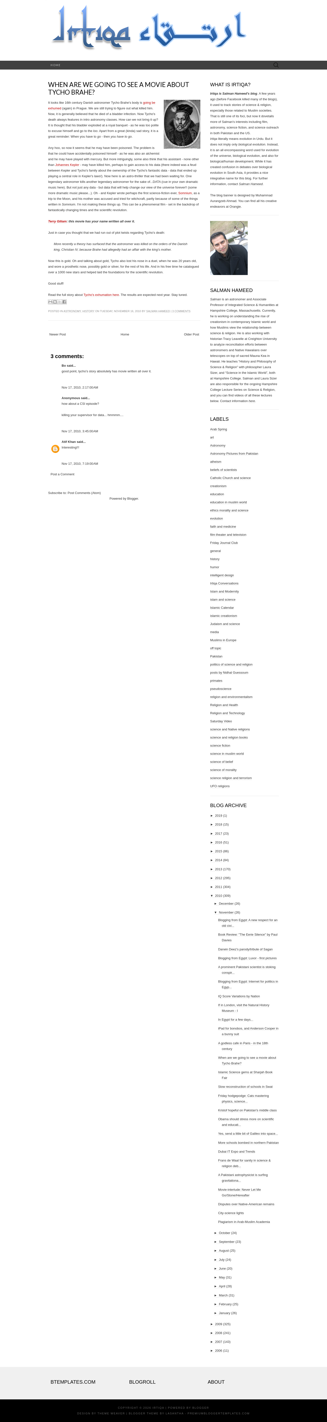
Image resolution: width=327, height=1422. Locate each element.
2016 (218, 842)
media (214, 632)
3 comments (181, 311)
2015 (218, 851)
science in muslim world (227, 753)
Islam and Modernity (224, 591)
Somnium (185, 193)
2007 (218, 1342)
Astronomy (72, 311)
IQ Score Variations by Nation (239, 996)
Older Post (191, 334)
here (252, 401)
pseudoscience (221, 689)
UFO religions (220, 786)
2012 (218, 878)
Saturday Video (221, 721)
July (222, 1260)
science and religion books (229, 737)
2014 (218, 860)
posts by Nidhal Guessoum (229, 672)
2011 (218, 887)
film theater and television (228, 535)
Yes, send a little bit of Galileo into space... (248, 1133)
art (212, 437)
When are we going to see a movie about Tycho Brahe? (118, 88)
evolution (216, 518)
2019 (218, 815)
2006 (218, 1350)
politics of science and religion (231, 664)
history (88, 311)
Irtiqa (158, 1407)
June (222, 1268)
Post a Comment (62, 474)
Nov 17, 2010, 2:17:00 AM (80, 387)
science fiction (220, 745)
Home (56, 65)
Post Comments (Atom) (84, 493)
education (217, 494)
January (224, 1313)
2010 (218, 896)
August (224, 1250)
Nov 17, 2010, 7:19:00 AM (80, 463)
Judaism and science (225, 624)
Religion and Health (224, 705)
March (223, 1295)
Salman (215, 299)
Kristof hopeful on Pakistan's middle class (247, 1110)
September (227, 1242)
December (226, 903)
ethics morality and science (229, 510)
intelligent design (222, 575)
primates (216, 680)
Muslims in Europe (223, 640)
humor (214, 567)
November (226, 912)
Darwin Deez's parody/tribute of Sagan (245, 949)
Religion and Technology (227, 713)
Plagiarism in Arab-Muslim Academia (244, 1222)
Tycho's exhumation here (101, 295)
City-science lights (231, 1213)
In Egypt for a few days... (235, 1019)
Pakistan (216, 656)
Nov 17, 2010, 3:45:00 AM (80, 431)
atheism (215, 462)
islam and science (222, 599)
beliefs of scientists (223, 470)
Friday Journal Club (224, 543)
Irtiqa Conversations (224, 583)
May (222, 1277)
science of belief (221, 762)
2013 (218, 869)
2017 (218, 833)
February (225, 1304)
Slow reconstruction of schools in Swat (245, 1086)
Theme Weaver (111, 1413)
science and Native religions (230, 729)
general (215, 551)
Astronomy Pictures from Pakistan (234, 453)
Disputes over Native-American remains (246, 1204)
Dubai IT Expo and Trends (236, 1151)
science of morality (223, 770)
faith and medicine (223, 526)
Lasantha (175, 1413)
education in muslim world (228, 502)
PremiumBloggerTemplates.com (219, 1413)
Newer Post (57, 334)
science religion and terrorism (231, 778)
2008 (218, 1333)
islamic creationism (223, 616)
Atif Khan (69, 442)
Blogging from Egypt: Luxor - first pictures (247, 958)
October (224, 1233)
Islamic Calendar (222, 607)
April (222, 1286)
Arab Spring (218, 429)
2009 (218, 1324)
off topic (215, 648)
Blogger (132, 498)
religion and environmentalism (231, 697)
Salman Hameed (158, 311)
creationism (218, 486)
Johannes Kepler (67, 165)
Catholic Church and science (230, 478)
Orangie (235, 206)
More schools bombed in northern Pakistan (248, 1143)
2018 (218, 824)
